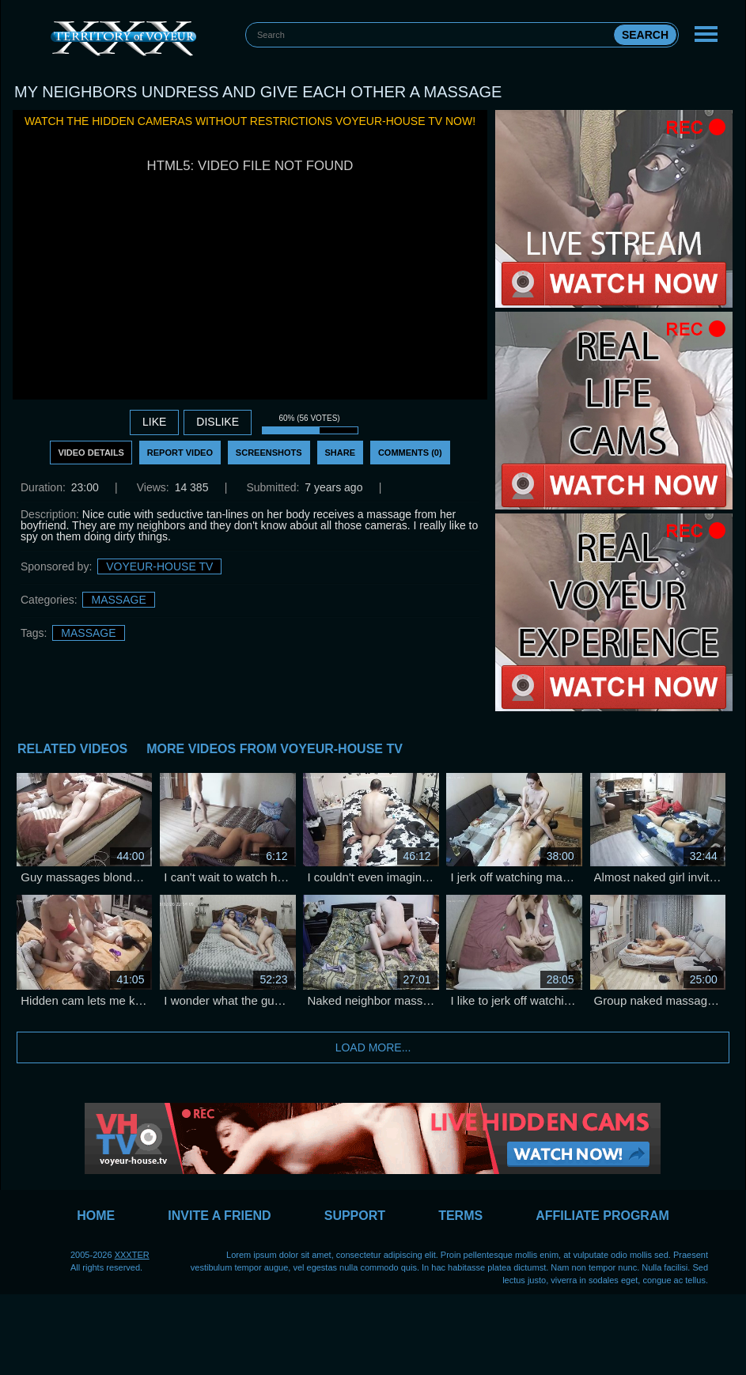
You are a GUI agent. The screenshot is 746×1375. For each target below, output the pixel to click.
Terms (460, 1215)
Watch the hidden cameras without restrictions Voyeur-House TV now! (250, 121)
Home (96, 1215)
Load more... (373, 1047)
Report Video (180, 452)
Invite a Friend (219, 1215)
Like (154, 421)
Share (340, 452)
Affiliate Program (602, 1215)
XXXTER (132, 1254)
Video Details (91, 452)
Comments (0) (410, 452)
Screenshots (269, 452)
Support (354, 1215)
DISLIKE (217, 421)
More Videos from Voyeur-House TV (274, 749)
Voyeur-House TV (159, 566)
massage (88, 633)
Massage (118, 599)
